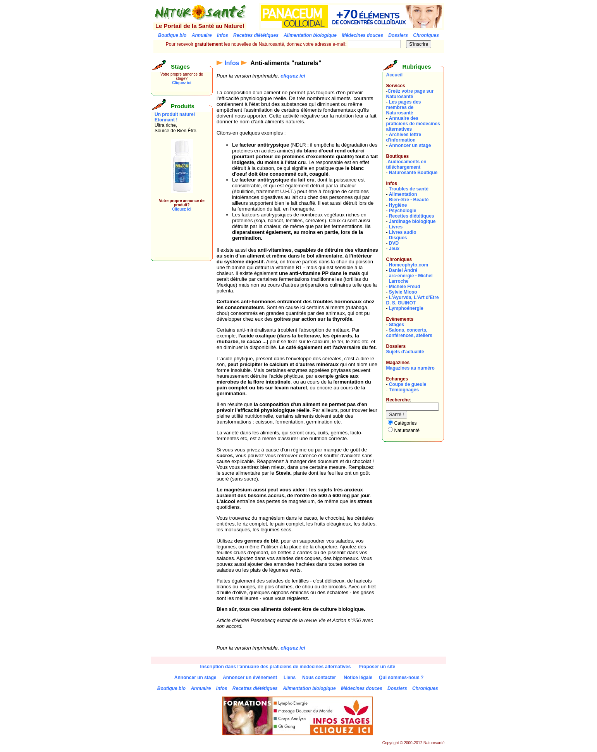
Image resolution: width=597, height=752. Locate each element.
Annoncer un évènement (250, 677)
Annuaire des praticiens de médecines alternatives (413, 124)
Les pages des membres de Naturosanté (403, 107)
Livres (396, 227)
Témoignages (404, 389)
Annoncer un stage (410, 145)
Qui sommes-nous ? (401, 677)
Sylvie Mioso (403, 292)
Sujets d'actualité (405, 351)
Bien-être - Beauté (409, 199)
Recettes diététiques (411, 216)
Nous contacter (319, 677)
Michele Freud (404, 286)
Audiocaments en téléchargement (406, 164)
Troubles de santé (408, 189)
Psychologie (402, 210)
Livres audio (402, 232)
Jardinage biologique (412, 221)
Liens (290, 677)
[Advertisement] (178, 239)
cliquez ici (292, 76)
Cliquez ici (181, 83)
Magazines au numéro (410, 368)
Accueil (394, 75)
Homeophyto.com (408, 265)
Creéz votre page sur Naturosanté (410, 93)
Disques (398, 237)
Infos (231, 63)
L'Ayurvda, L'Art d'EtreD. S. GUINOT (412, 300)
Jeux (394, 248)
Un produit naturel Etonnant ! (175, 117)
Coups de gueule (408, 384)
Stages (396, 324)
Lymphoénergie (406, 308)
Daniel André (403, 270)
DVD (394, 243)
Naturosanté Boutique (413, 172)
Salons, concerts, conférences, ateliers (409, 332)
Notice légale (358, 677)
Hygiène (398, 205)
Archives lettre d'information (403, 137)
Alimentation (403, 194)
